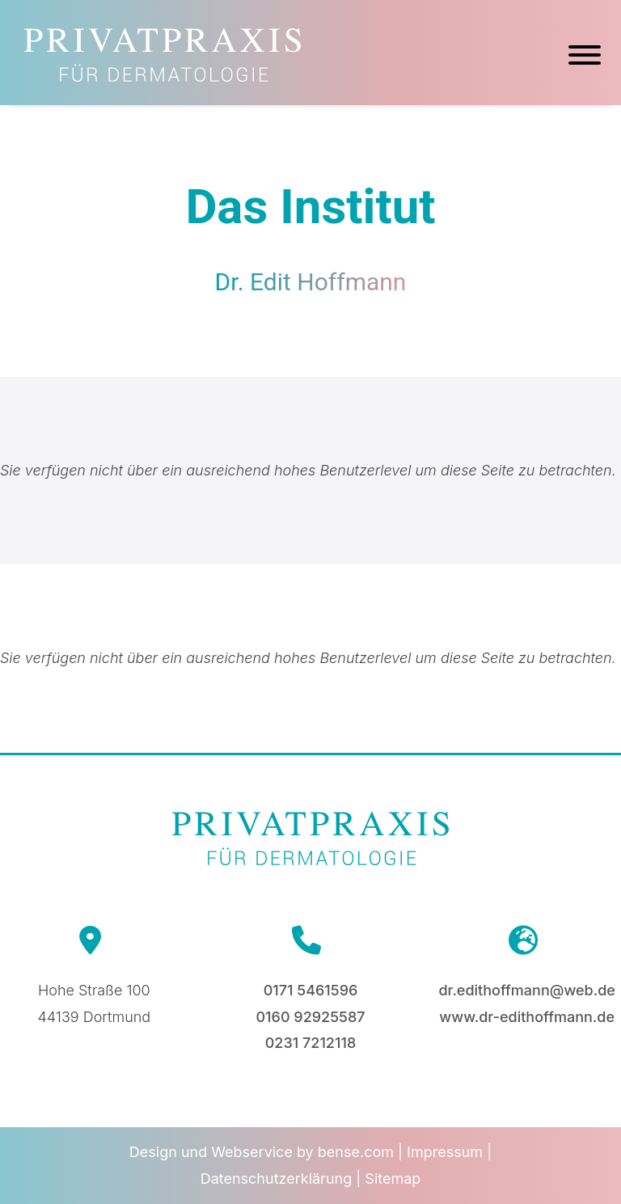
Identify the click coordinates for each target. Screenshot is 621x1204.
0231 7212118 (310, 1042)
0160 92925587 (310, 1016)
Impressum (445, 1151)
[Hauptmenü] (584, 57)
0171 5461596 (311, 990)
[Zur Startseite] (162, 76)
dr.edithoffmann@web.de (526, 990)
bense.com (356, 1151)
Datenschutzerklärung (277, 1178)
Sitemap (392, 1178)
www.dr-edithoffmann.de (527, 1016)
